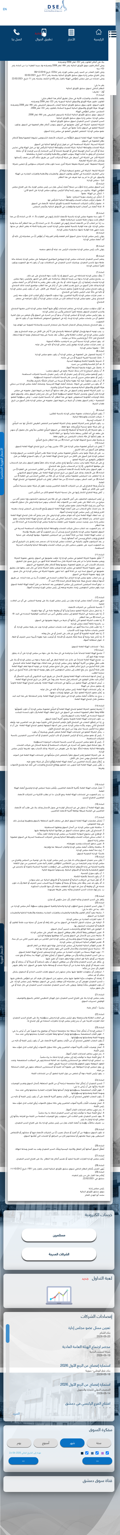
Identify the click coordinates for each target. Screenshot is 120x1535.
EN (5, 9)
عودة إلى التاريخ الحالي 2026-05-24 (25, 1452)
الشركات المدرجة (59, 1254)
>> (23, 1461)
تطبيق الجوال (44, 39)
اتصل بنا (17, 39)
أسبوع (45, 1442)
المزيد (16, 1413)
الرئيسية (99, 39)
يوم (19, 1442)
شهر (72, 1442)
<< (97, 1461)
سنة (98, 1442)
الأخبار (71, 39)
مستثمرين (59, 1235)
